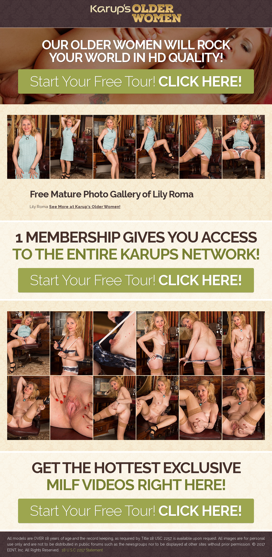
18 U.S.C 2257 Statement (82, 550)
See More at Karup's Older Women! (84, 206)
